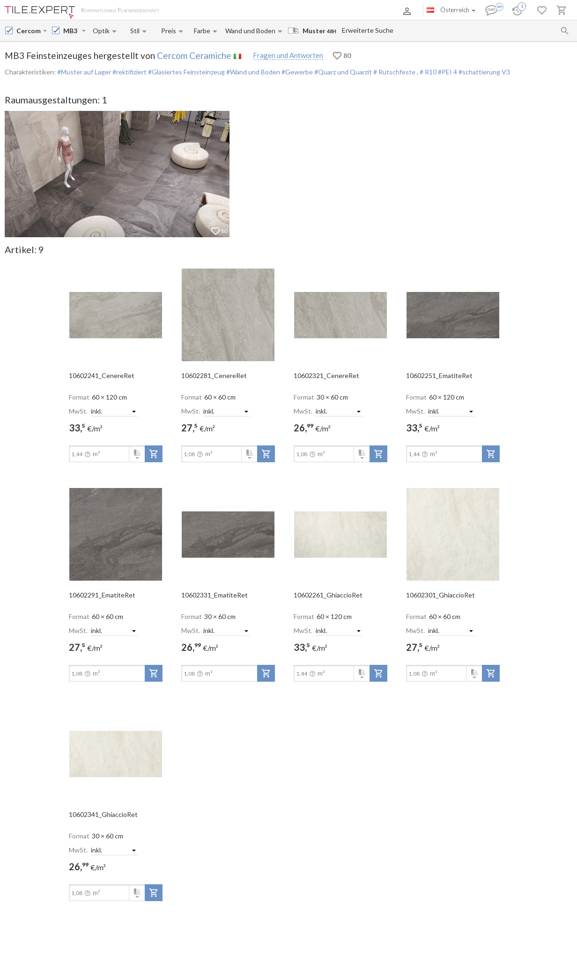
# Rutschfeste (394, 72)
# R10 (429, 72)
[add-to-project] (154, 453)
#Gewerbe (296, 72)
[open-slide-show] (116, 314)
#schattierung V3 (484, 72)
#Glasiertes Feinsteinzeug (186, 72)
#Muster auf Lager (84, 72)
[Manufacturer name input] (28, 31)
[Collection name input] (71, 31)
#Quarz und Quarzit (342, 72)
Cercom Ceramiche (194, 55)
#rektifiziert (129, 72)
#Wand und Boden (252, 72)
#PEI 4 (448, 72)
